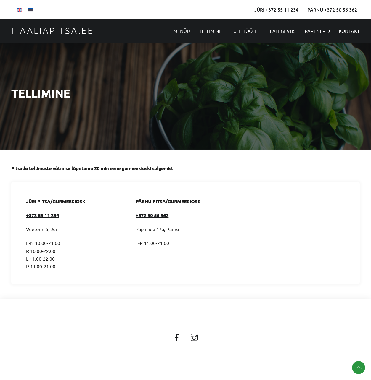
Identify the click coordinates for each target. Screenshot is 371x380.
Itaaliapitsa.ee (52, 30)
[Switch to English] (19, 9)
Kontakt (349, 31)
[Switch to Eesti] (30, 9)
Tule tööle (244, 31)
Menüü (181, 31)
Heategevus (281, 31)
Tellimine (210, 31)
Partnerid (317, 31)
